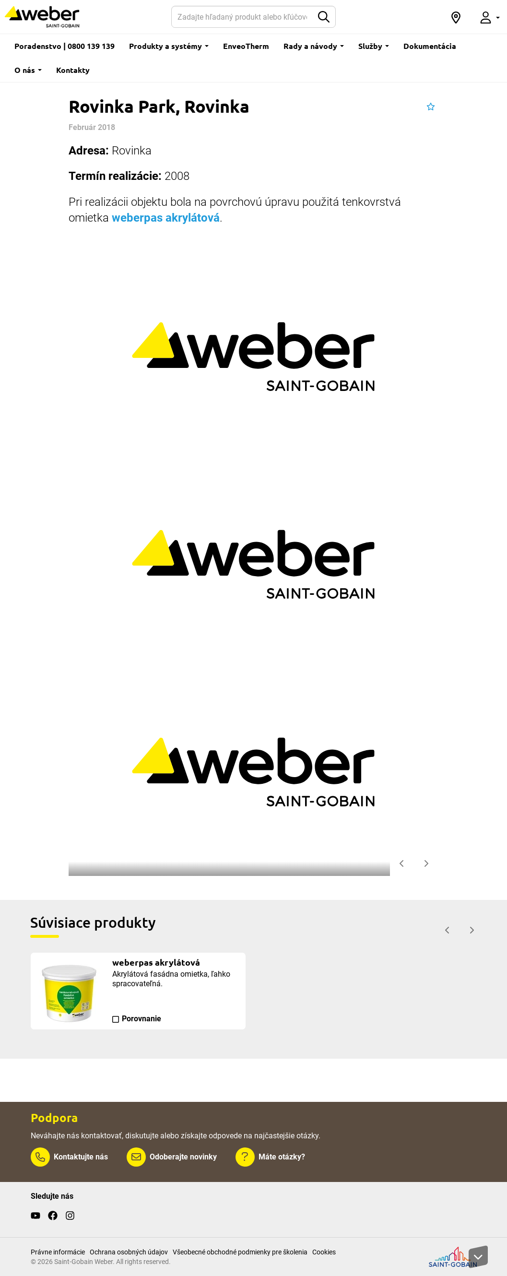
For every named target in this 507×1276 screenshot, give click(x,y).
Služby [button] (373, 46)
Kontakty (73, 70)
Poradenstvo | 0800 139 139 (64, 46)
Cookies (324, 1252)
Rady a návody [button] (313, 46)
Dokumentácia (429, 46)
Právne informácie (58, 1252)
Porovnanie (141, 1018)
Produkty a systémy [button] (169, 46)
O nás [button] (28, 70)
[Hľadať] (242, 16)
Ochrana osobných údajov (129, 1252)
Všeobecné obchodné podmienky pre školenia (240, 1252)
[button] (455, 17)
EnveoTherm (246, 46)
